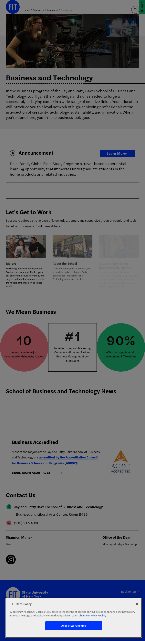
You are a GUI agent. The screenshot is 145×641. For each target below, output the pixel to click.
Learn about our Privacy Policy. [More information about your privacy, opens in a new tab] (89, 615)
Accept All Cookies (73, 625)
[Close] (137, 604)
